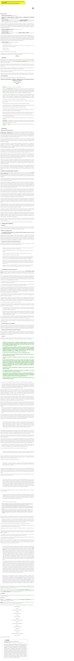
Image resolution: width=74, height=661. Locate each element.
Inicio (2, 5)
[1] (0, 636)
